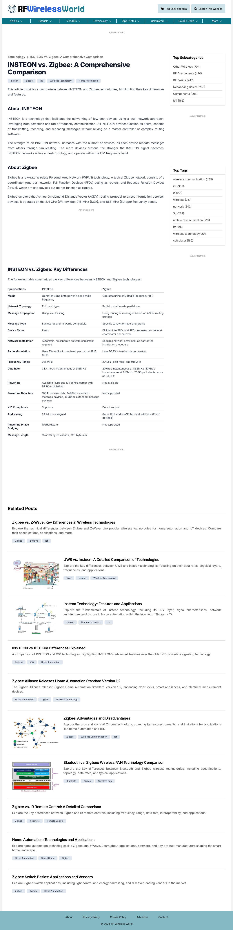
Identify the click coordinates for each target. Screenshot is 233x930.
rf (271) (177, 193)
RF (46, 8)
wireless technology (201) (190, 233)
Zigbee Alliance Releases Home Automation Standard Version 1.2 (66, 681)
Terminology (16, 57)
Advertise (142, 917)
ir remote (35, 820)
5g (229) (178, 213)
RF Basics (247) (183, 80)
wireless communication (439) (193, 179)
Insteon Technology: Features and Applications (102, 604)
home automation (88, 80)
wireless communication (94, 736)
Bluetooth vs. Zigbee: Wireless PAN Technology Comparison (113, 762)
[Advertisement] (116, 42)
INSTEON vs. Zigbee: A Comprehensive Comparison (66, 57)
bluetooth (71, 781)
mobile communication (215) (191, 220)
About (69, 917)
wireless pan (105, 781)
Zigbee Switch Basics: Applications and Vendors (52, 877)
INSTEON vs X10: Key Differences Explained (48, 648)
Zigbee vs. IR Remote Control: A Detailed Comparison (56, 807)
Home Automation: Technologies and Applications (53, 839)
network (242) (182, 206)
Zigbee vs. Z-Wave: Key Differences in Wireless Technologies (63, 522)
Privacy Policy (91, 917)
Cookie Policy (118, 917)
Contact (163, 917)
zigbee (29, 80)
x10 (32, 662)
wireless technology (61, 80)
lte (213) (178, 227)
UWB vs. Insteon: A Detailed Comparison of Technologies (111, 559)
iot (41, 80)
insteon (14, 80)
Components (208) (185, 93)
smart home (47, 858)
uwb (68, 578)
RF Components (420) (187, 73)
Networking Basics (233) (189, 87)
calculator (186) (183, 240)
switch (33, 891)
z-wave (34, 540)
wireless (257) (182, 199)
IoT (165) (178, 100)
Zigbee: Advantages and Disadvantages (96, 718)
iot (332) (178, 186)
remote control (55, 820)
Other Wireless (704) (186, 66)
